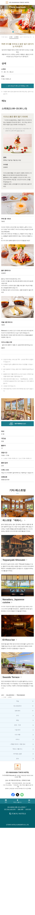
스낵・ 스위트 (14, 37)
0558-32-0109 (5, 479)
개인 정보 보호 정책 (9, 809)
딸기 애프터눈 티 (25, 37)
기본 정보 (4, 37)
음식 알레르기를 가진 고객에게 (16, 807)
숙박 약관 (28, 809)
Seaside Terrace (11, 677)
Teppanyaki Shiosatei (14, 560)
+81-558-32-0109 (13, 780)
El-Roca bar (9, 639)
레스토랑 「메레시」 (13, 520)
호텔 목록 (20, 809)
